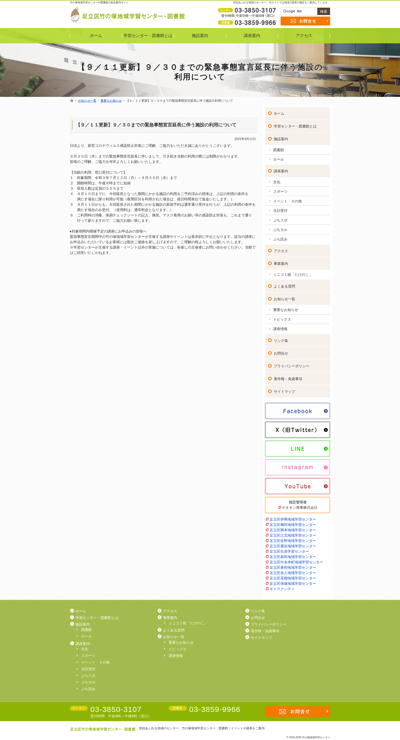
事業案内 (281, 261)
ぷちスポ (280, 218)
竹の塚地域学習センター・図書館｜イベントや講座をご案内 (223, 728)
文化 (276, 180)
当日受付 (280, 208)
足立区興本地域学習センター (293, 528)
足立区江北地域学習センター (293, 533)
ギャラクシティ (282, 587)
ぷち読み (280, 237)
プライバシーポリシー (291, 364)
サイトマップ (284, 389)
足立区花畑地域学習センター (293, 576)
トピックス (282, 317)
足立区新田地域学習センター (293, 554)
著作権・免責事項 (288, 376)
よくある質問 (284, 284)
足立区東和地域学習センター (293, 565)
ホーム (279, 111)
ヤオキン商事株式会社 (300, 505)
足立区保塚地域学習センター (293, 581)
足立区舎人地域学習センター (293, 570)
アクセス (281, 248)
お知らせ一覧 (284, 297)
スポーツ (280, 189)
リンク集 (281, 338)
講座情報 (280, 326)
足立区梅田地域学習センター (293, 522)
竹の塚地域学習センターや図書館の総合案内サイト (99, 2)
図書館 (278, 148)
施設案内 (281, 137)
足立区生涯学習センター (289, 549)
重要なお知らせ (285, 308)
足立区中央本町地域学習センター (296, 560)
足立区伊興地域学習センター (293, 517)
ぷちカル (280, 227)
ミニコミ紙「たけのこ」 (292, 272)
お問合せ (281, 351)
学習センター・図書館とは (295, 124)
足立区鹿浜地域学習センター (293, 544)
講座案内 (281, 169)
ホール (278, 157)
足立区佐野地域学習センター (293, 538)
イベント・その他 (287, 199)
